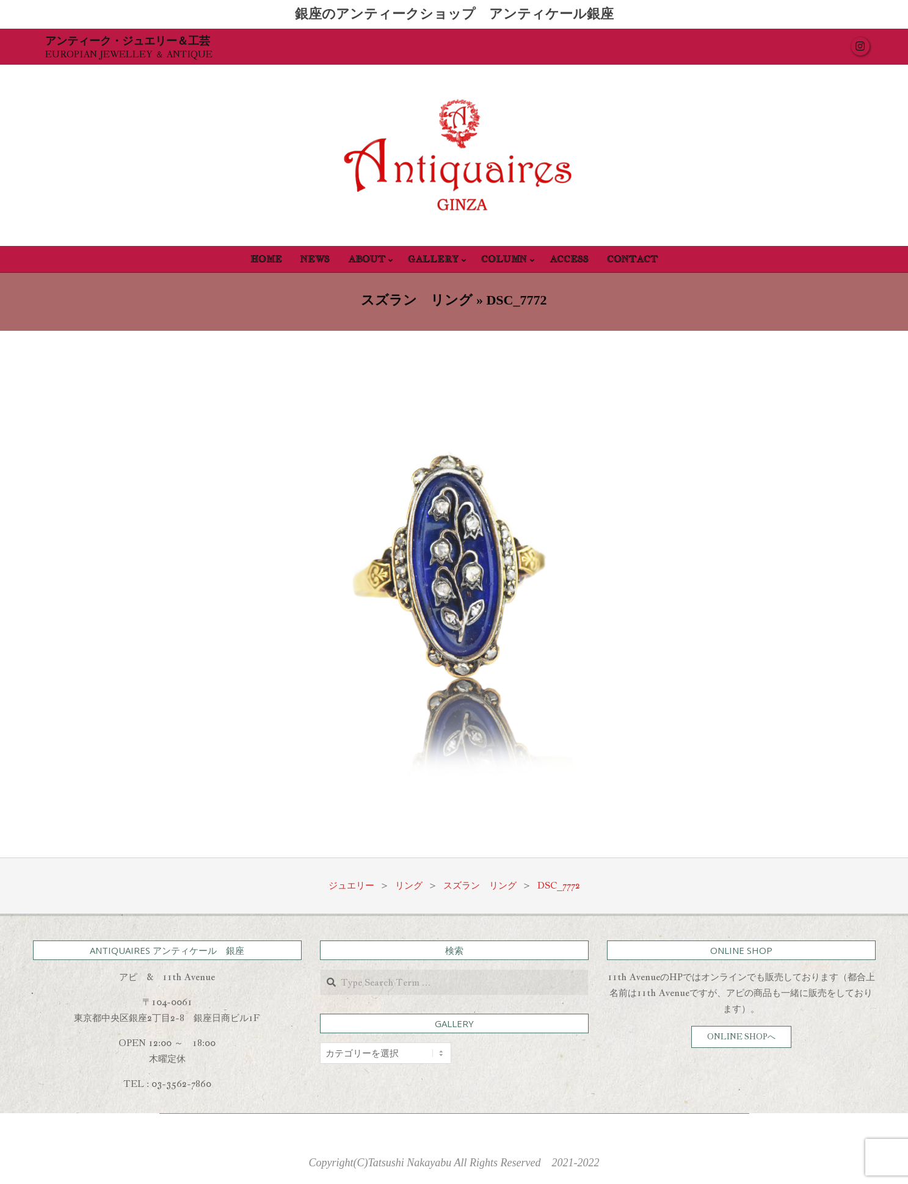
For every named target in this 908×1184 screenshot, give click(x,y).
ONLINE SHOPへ (741, 1036)
